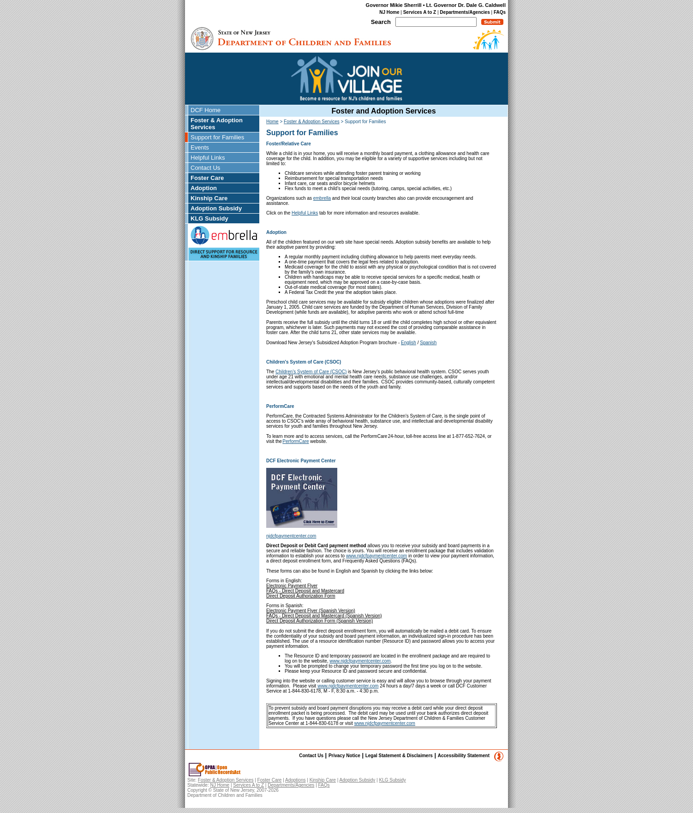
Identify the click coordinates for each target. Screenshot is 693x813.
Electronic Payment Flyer (291, 585)
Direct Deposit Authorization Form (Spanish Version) (319, 620)
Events (200, 147)
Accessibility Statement (464, 755)
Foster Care (207, 177)
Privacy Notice (344, 755)
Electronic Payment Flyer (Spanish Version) (310, 610)
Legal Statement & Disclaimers (399, 755)
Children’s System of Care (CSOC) (310, 371)
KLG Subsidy (209, 218)
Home (272, 121)
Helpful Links (208, 157)
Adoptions (295, 780)
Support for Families (217, 137)
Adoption (204, 188)
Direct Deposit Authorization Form (300, 595)
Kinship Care (209, 198)
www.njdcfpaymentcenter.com (376, 555)
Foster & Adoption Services (217, 124)
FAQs (500, 12)
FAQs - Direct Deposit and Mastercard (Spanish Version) (324, 615)
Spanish (428, 342)
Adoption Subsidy (216, 208)
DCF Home (206, 110)
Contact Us (205, 167)
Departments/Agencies (465, 12)
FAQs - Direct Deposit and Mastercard (305, 590)
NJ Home (389, 12)
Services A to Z (419, 12)
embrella (322, 198)
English (408, 342)
